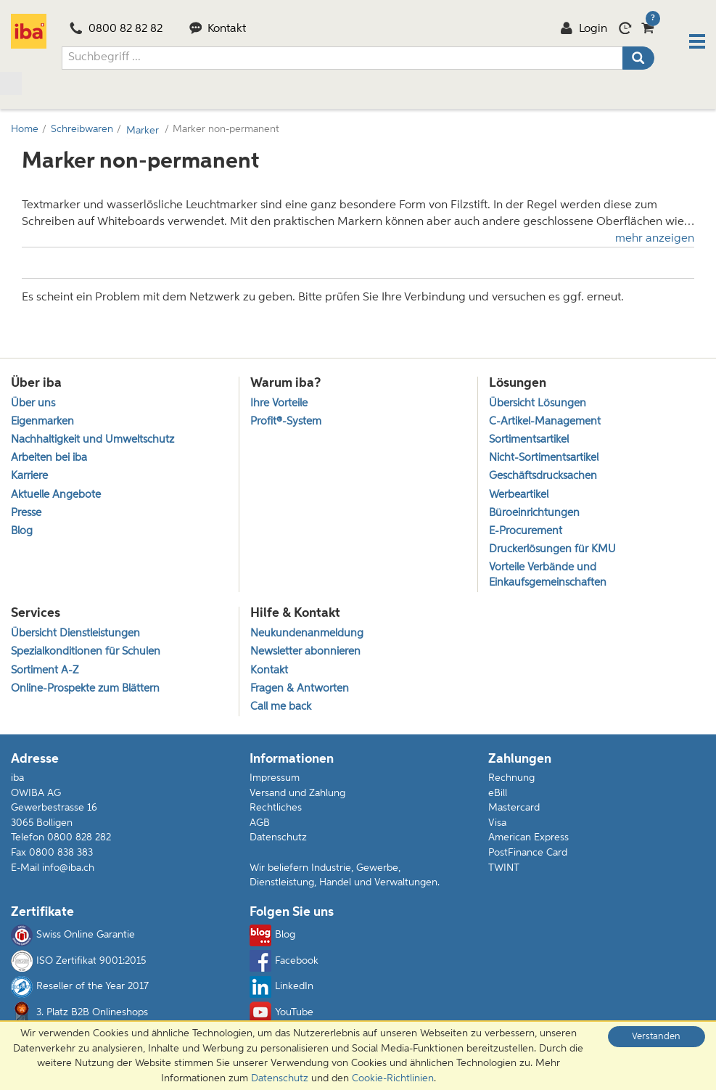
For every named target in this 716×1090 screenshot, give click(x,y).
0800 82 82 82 (116, 30)
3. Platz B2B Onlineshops (79, 1014)
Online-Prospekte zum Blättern (85, 690)
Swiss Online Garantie (73, 937)
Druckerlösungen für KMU (552, 549)
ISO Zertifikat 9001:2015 (78, 963)
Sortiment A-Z (44, 671)
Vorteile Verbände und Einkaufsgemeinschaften (547, 576)
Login (583, 30)
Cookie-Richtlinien (393, 1078)
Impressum (275, 780)
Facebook (284, 963)
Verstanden (656, 1036)
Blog (22, 531)
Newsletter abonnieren (305, 653)
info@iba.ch (68, 869)
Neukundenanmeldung (306, 635)
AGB (260, 825)
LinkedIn (281, 989)
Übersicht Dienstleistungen (75, 635)
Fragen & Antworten (299, 690)
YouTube (281, 1014)
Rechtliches (276, 810)
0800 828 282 (79, 840)
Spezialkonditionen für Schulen (85, 653)
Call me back (280, 708)
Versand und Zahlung (297, 795)
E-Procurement (525, 531)
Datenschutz (278, 840)
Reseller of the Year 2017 (80, 989)
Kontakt (218, 30)
